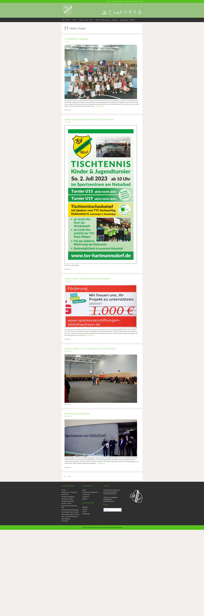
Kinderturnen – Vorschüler (69, 492)
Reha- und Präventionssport (103, 20)
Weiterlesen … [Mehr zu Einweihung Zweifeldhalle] (102, 463)
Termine (85, 509)
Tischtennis (132, 20)
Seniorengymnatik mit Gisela (70, 512)
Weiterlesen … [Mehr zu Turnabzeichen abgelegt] (100, 106)
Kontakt (140, 1)
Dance (92, 20)
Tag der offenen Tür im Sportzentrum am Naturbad (90, 348)
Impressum (134, 1)
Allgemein (68, 110)
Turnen (76, 20)
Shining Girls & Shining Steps (70, 510)
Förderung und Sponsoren (118, 1)
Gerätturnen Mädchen (68, 497)
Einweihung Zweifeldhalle (77, 413)
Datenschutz (128, 1)
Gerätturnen (65, 494)
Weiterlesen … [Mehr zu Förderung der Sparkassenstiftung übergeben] (91, 335)
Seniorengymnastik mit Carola (70, 514)
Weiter (70, 476)
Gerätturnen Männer (68, 501)
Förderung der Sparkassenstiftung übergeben (87, 278)
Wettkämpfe (86, 514)
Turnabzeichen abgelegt (77, 38)
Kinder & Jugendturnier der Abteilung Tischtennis (89, 119)
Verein (109, 1)
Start (63, 20)
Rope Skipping (124, 20)
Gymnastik (116, 20)
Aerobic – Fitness (83, 20)
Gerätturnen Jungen (67, 499)
